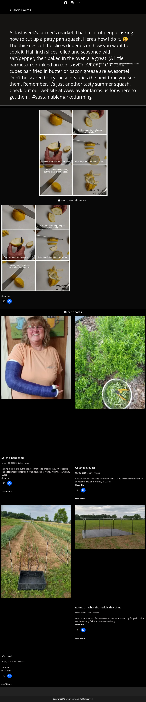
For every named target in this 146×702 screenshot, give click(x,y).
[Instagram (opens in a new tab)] (72, 2)
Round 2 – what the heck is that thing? (99, 607)
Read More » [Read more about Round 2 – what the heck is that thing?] (80, 638)
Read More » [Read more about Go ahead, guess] (80, 498)
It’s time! (6, 656)
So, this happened (12, 457)
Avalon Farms (20, 10)
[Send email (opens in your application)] (78, 2)
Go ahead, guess (85, 467)
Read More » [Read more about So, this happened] (6, 491)
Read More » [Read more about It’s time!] (6, 684)
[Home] (74, 63)
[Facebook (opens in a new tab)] (66, 2)
